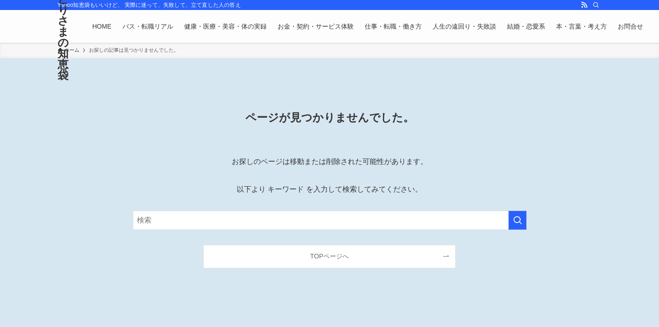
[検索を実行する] (517, 220)
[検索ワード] (330, 220)
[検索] (596, 5)
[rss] (584, 5)
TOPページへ (329, 256)
